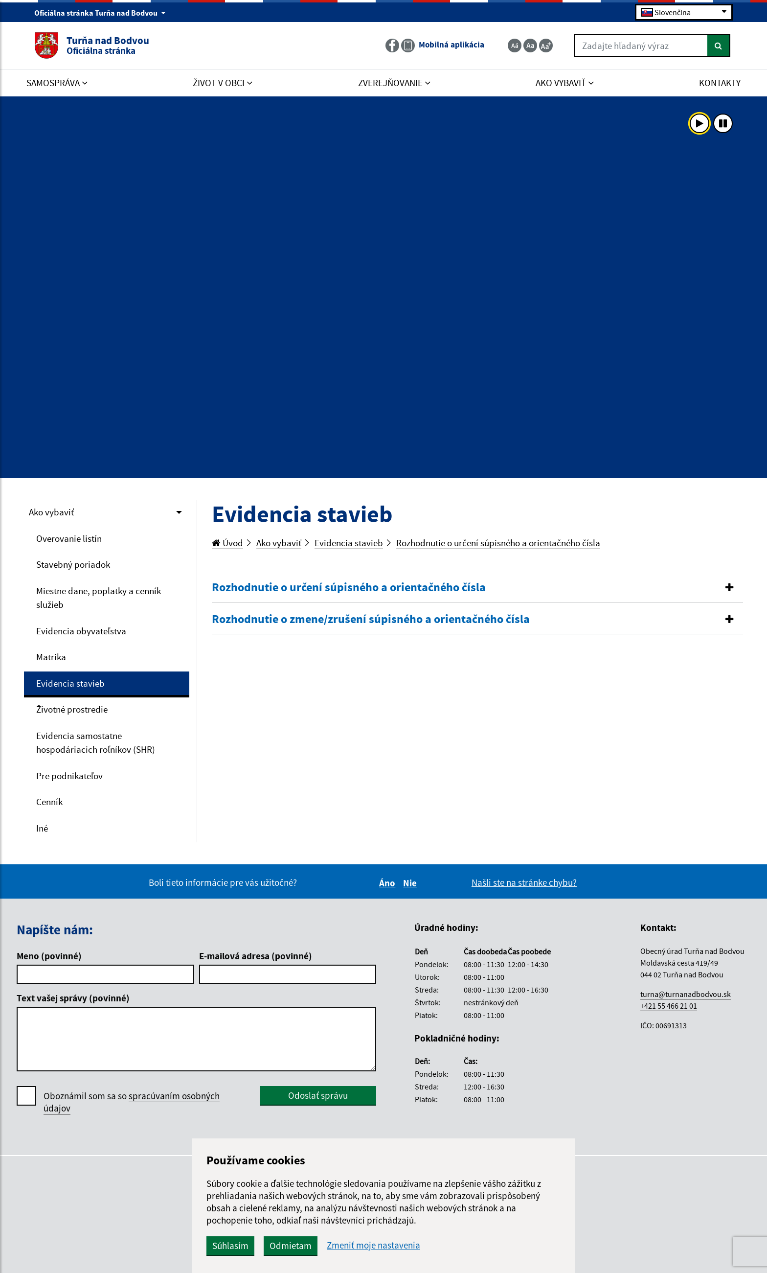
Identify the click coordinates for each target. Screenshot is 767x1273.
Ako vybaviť (51, 512)
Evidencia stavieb (70, 683)
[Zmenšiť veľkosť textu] (514, 45)
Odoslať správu (318, 1095)
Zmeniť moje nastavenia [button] (373, 1245)
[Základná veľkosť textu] (530, 45)
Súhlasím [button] (230, 1245)
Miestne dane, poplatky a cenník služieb (98, 598)
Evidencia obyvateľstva (81, 631)
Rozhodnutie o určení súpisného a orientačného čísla (498, 543)
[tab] (478, 587)
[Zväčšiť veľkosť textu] (546, 45)
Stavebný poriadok (73, 564)
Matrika (51, 657)
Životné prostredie (72, 709)
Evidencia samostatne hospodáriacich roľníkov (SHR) (95, 743)
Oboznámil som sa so (132, 1102)
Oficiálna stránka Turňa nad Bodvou (100, 13)
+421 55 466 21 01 (668, 1006)
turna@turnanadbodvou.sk (685, 994)
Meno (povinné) (49, 956)
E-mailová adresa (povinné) (255, 956)
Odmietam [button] (291, 1245)
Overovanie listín (69, 538)
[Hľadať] (718, 45)
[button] (478, 587)
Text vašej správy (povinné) (73, 998)
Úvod (227, 543)
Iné (42, 828)
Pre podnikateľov (69, 776)
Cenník (49, 802)
